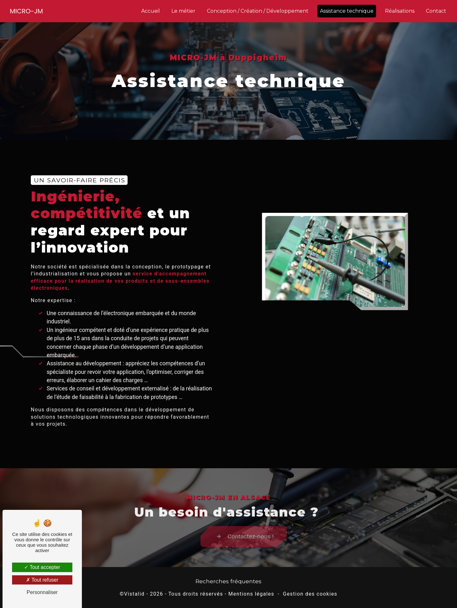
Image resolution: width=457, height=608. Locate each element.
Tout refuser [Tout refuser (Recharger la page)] (42, 580)
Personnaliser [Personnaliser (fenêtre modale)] (42, 592)
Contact (436, 11)
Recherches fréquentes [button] (228, 581)
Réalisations (399, 11)
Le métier (183, 11)
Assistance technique (347, 11)
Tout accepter (42, 567)
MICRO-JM (26, 11)
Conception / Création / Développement (257, 11)
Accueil (150, 11)
